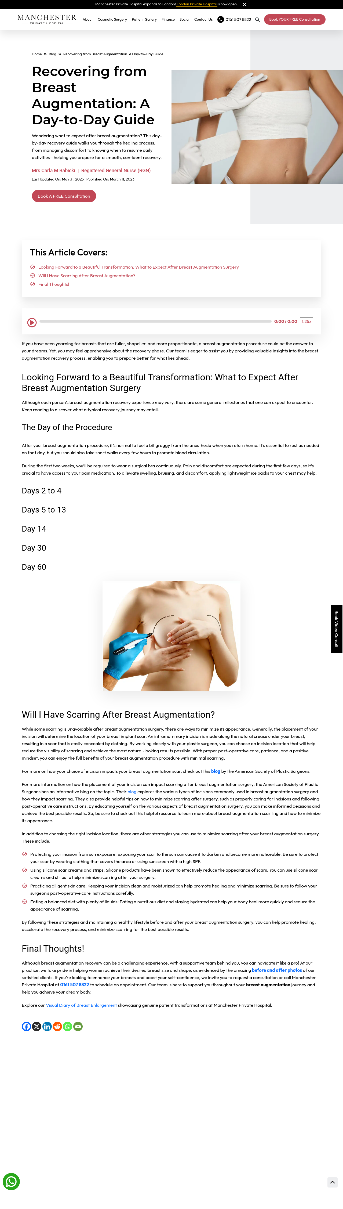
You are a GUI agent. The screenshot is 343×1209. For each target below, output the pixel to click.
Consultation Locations (222, 1124)
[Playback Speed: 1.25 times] (306, 322)
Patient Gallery (146, 19)
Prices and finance (215, 1158)
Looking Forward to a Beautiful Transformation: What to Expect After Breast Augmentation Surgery (138, 268)
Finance (170, 19)
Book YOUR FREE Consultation (294, 19)
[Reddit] (57, 1027)
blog (131, 792)
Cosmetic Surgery (114, 19)
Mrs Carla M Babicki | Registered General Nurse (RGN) (91, 170)
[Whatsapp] (11, 1181)
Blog (52, 54)
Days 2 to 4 (41, 491)
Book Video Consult (336, 629)
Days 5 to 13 (44, 510)
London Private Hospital (196, 4)
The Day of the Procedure (67, 428)
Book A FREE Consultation (70, 196)
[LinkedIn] (47, 1027)
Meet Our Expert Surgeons (228, 1098)
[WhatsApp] (67, 1027)
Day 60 (34, 568)
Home (37, 54)
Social (187, 19)
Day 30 (34, 549)
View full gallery (100, 1091)
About (90, 19)
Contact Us (206, 19)
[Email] (78, 1027)
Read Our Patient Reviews (227, 1071)
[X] (36, 1027)
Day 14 (34, 530)
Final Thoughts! (53, 285)
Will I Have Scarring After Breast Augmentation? (87, 277)
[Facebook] (26, 1027)
